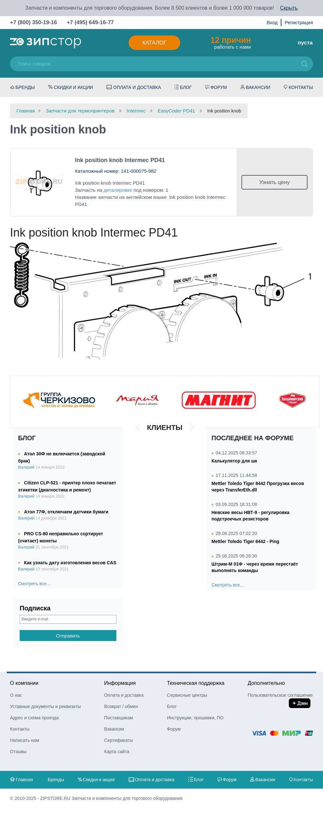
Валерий (26, 467)
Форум (218, 87)
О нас (16, 695)
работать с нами (230, 42)
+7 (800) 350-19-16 (33, 22)
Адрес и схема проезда (34, 717)
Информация (120, 683)
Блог (186, 87)
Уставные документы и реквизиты (45, 706)
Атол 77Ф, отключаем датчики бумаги (66, 511)
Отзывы (18, 751)
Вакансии (258, 87)
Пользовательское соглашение (280, 695)
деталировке (117, 190)
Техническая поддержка (195, 683)
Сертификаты (118, 740)
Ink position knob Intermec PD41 (120, 160)
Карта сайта (116, 751)
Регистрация (299, 22)
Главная (24, 779)
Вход (272, 22)
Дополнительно (266, 683)
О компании (24, 683)
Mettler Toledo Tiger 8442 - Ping (245, 541)
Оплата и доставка (137, 87)
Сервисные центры (187, 695)
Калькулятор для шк (234, 460)
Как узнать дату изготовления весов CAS (70, 562)
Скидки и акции (73, 87)
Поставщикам (118, 717)
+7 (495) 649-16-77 (90, 22)
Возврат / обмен (121, 706)
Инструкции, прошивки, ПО (195, 717)
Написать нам (24, 740)
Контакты (301, 87)
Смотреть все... (34, 583)
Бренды (25, 87)
